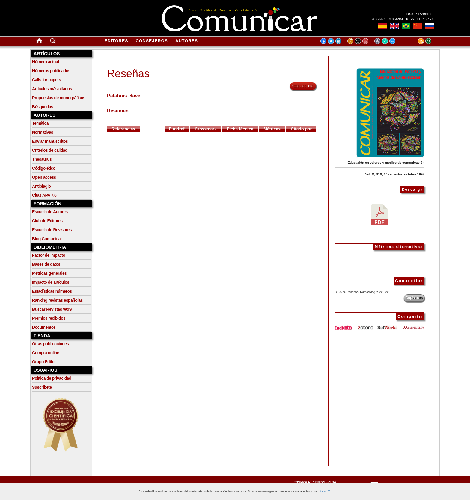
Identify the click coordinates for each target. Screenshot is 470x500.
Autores (186, 40)
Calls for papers (46, 79)
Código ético (43, 168)
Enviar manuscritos (50, 141)
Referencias (123, 129)
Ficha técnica (240, 129)
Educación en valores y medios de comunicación (385, 162)
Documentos (44, 327)
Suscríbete (42, 387)
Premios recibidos (48, 318)
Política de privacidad (51, 378)
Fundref (177, 129)
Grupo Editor (44, 361)
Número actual (45, 61)
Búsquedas (42, 106)
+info (323, 491)
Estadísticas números (52, 291)
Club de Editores (47, 220)
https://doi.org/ (303, 86)
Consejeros (152, 40)
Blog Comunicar (47, 238)
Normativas (42, 132)
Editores (116, 40)
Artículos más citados (52, 88)
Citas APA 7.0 (44, 195)
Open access (44, 177)
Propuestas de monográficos (58, 97)
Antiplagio (41, 186)
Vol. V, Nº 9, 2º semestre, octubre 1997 (394, 174)
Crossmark (206, 129)
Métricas (272, 129)
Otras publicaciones (50, 343)
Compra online (45, 352)
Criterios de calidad (49, 150)
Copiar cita (414, 298)
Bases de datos (46, 264)
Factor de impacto (48, 255)
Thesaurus (42, 159)
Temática (40, 123)
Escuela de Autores (50, 211)
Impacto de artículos (50, 282)
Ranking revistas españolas (57, 300)
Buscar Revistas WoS (52, 309)
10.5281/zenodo (420, 14)
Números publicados (51, 70)
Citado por (301, 129)
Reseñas (128, 73)
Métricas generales (49, 273)
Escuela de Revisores (52, 229)
